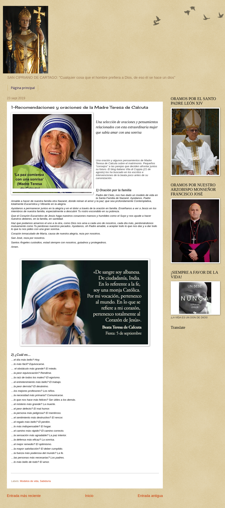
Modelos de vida (29, 481)
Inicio (89, 496)
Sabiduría (45, 481)
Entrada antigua (150, 496)
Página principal (23, 88)
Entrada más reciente (24, 496)
